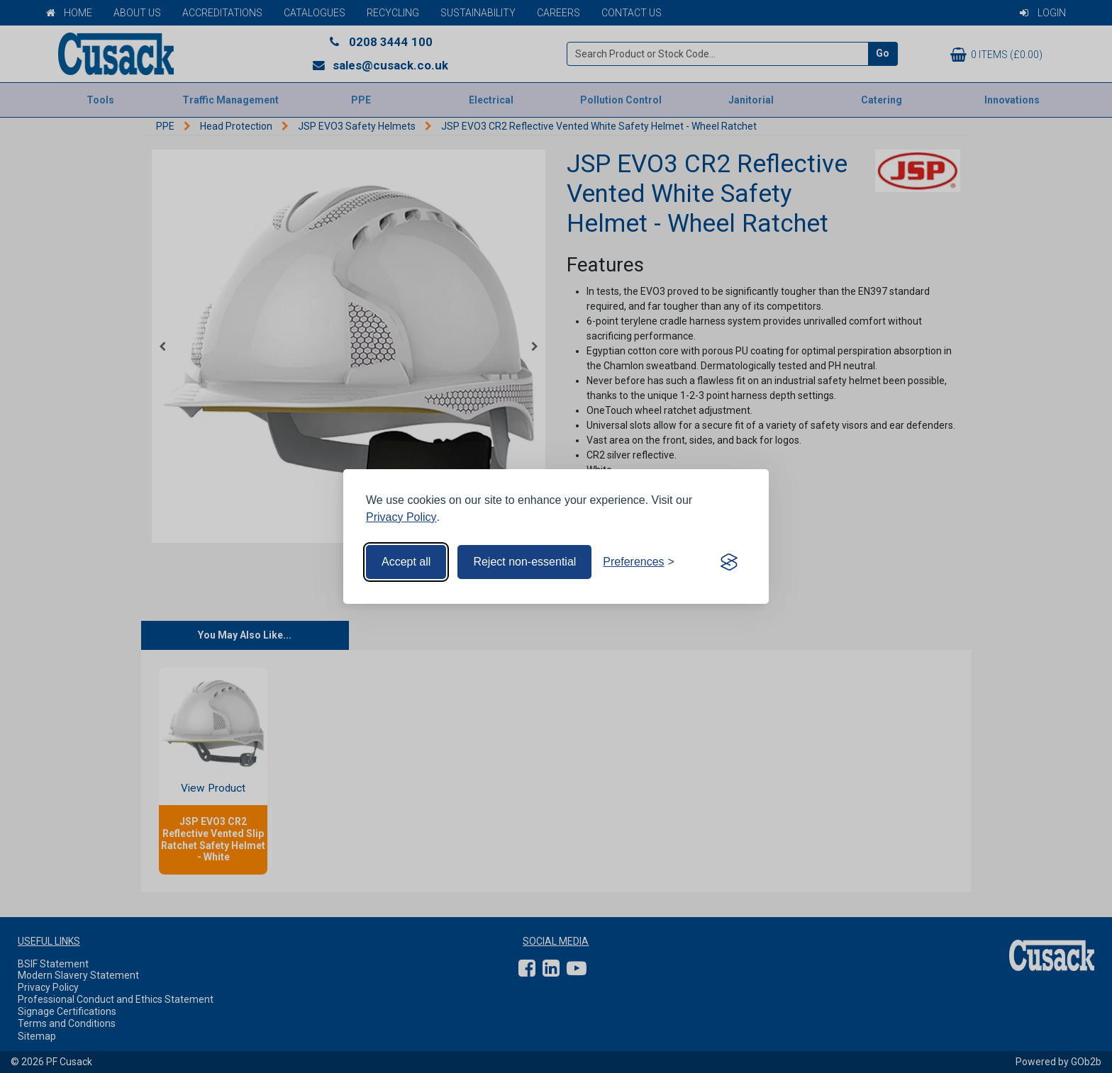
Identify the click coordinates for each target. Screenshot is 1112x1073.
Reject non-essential (524, 562)
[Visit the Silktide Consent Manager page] (729, 562)
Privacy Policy (401, 517)
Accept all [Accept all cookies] (406, 562)
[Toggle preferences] (638, 562)
